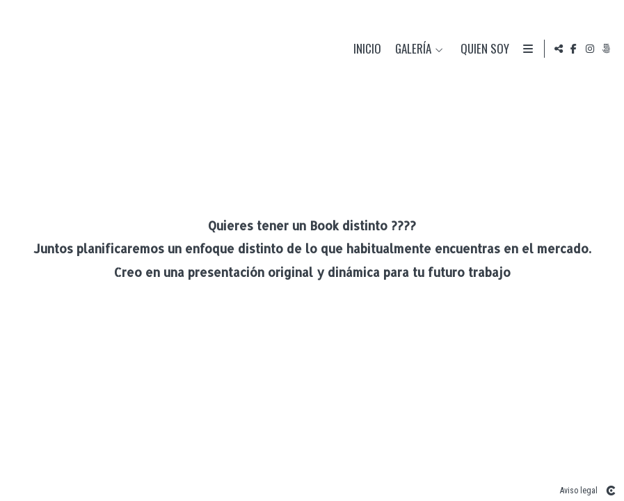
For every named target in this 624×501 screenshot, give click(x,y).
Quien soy (482, 49)
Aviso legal (579, 490)
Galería (410, 49)
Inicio (364, 49)
